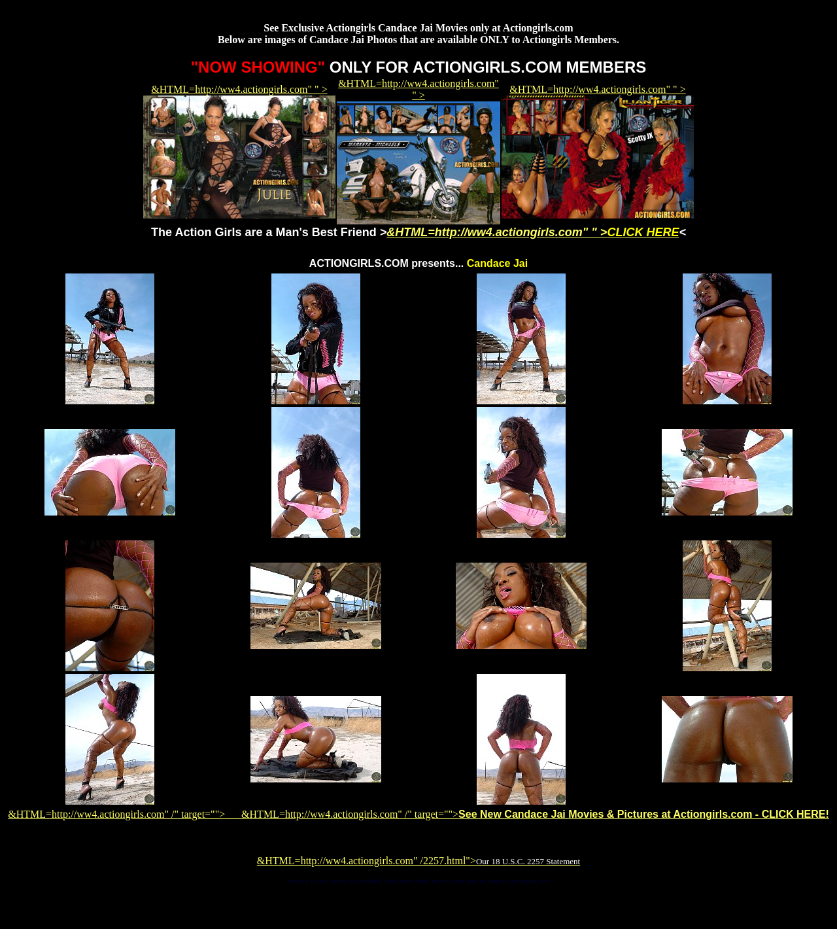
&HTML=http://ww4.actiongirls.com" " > (532, 232)
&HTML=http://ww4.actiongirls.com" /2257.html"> (418, 860)
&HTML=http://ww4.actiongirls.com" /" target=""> (124, 814)
